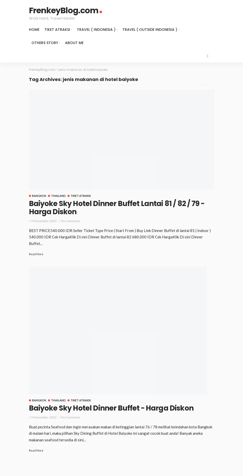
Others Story (44, 42)
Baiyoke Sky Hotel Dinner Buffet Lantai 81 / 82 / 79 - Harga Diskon (116, 208)
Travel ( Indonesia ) (96, 29)
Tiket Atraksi (57, 29)
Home (34, 29)
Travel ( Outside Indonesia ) (149, 29)
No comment (70, 221)
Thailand (58, 195)
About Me (74, 42)
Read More (36, 254)
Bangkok (39, 195)
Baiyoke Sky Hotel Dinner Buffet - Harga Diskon (111, 408)
